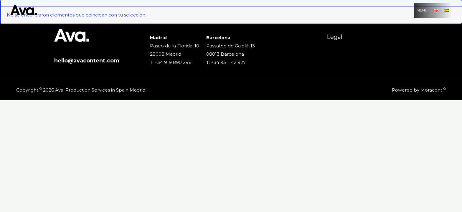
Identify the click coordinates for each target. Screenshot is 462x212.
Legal (334, 36)
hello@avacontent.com (86, 60)
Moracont (431, 90)
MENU (422, 10)
